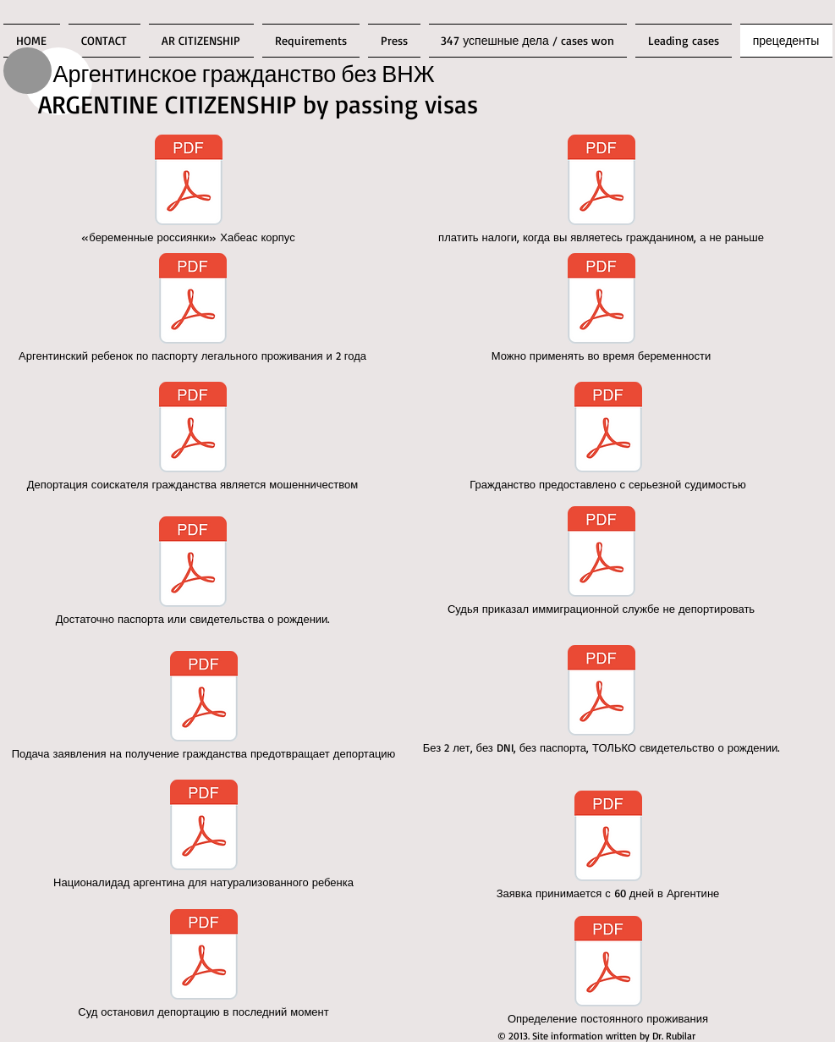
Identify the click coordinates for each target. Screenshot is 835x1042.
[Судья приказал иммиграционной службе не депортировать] (601, 561)
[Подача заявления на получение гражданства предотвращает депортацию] (204, 706)
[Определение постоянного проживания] (608, 971)
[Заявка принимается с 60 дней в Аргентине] (608, 845)
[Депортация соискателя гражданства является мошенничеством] (193, 437)
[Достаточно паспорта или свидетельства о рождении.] (193, 571)
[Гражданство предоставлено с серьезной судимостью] (608, 437)
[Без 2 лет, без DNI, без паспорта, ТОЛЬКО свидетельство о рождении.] (601, 700)
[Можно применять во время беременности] (601, 308)
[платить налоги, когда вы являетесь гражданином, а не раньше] (601, 189)
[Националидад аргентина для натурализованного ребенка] (204, 834)
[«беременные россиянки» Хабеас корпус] (189, 189)
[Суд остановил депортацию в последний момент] (204, 964)
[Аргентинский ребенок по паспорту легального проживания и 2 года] (193, 308)
